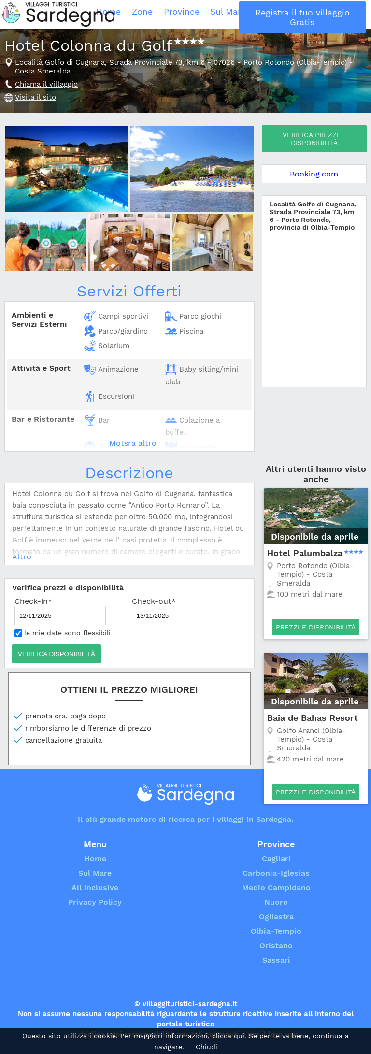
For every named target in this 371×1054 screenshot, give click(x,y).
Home (163, 14)
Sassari (276, 960)
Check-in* (60, 611)
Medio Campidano (276, 887)
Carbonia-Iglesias (276, 873)
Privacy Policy (95, 902)
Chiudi (206, 1047)
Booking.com (314, 173)
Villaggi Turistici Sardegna (58, 14)
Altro (21, 556)
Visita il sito (35, 97)
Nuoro (276, 902)
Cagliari (276, 858)
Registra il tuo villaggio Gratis (339, 14)
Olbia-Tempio (276, 931)
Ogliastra (276, 916)
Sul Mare (250, 14)
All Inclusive (289, 14)
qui (239, 1035)
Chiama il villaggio (46, 84)
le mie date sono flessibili (62, 633)
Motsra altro (133, 443)
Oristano (276, 945)
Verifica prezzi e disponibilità (314, 138)
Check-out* (177, 611)
